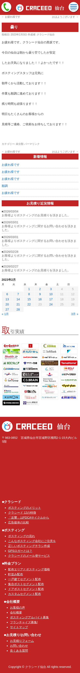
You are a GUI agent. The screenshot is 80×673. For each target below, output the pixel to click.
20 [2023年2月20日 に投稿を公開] (7, 304)
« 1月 (5, 314)
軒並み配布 (15, 574)
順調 (5, 186)
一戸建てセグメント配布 (24, 579)
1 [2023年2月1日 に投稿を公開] (29, 289)
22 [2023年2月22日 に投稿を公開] (29, 304)
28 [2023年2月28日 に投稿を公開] (18, 309)
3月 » (74, 314)
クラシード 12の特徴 (22, 512)
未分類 (19, 143)
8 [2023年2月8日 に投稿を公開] (29, 294)
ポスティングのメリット (24, 507)
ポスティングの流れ (21, 536)
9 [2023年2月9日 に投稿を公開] (40, 294)
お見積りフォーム (22, 640)
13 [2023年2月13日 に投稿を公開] (7, 299)
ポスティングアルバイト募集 (29, 617)
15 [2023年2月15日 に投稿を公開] (29, 299)
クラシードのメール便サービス (29, 555)
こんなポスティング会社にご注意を (32, 541)
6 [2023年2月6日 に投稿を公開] (7, 294)
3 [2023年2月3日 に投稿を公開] (51, 289)
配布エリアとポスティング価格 (29, 569)
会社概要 (16, 612)
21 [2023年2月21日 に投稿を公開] (18, 304)
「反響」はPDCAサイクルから (28, 517)
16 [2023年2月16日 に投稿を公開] (40, 299)
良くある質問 (19, 650)
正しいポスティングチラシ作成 (29, 546)
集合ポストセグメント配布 (26, 584)
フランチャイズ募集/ (24, 622)
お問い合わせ (19, 645)
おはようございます (65, 16)
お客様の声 (17, 607)
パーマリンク (32, 143)
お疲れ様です (11, 16)
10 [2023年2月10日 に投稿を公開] (51, 294)
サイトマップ (19, 627)
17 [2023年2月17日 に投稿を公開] (51, 299)
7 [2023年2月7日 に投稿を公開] (18, 294)
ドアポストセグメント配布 (26, 589)
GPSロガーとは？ (20, 550)
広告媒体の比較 (18, 522)
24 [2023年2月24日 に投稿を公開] (51, 304)
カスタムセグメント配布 (24, 594)
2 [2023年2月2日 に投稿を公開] (40, 289)
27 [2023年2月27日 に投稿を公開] (7, 309)
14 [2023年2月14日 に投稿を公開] (18, 299)
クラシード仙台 (46, 34)
